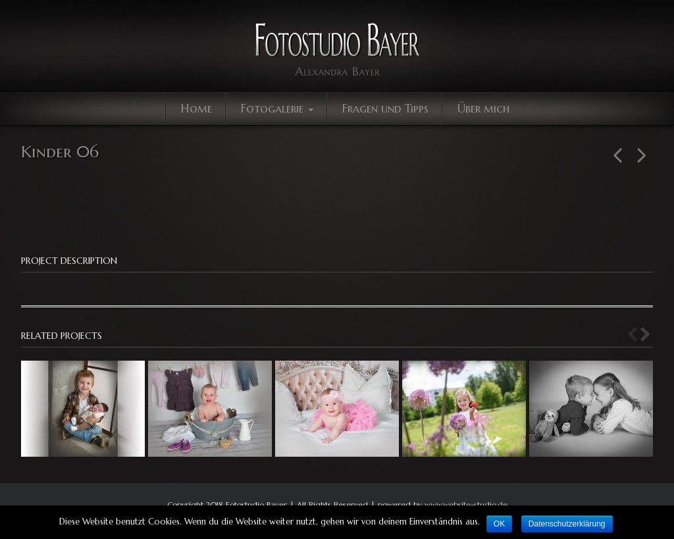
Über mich (483, 108)
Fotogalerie (278, 108)
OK (499, 523)
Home (196, 108)
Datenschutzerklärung (567, 523)
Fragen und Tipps (385, 108)
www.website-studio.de (466, 504)
